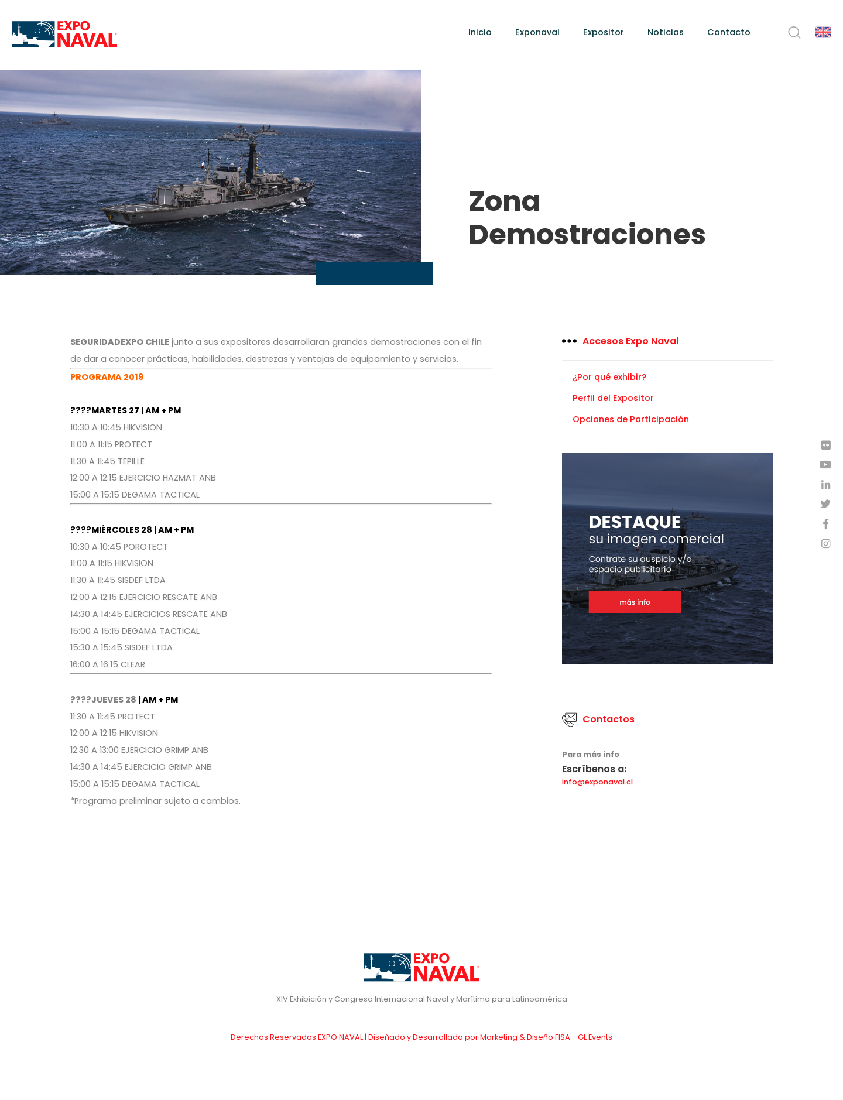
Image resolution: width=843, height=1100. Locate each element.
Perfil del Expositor (613, 398)
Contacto (729, 32)
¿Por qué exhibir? (609, 377)
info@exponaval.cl (597, 782)
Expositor (603, 32)
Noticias (665, 32)
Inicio (480, 32)
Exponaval (537, 32)
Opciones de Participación (631, 419)
